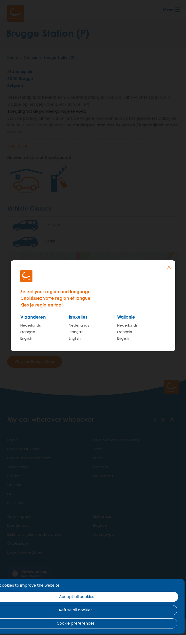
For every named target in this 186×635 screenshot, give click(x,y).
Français (27, 331)
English (26, 338)
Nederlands (30, 325)
